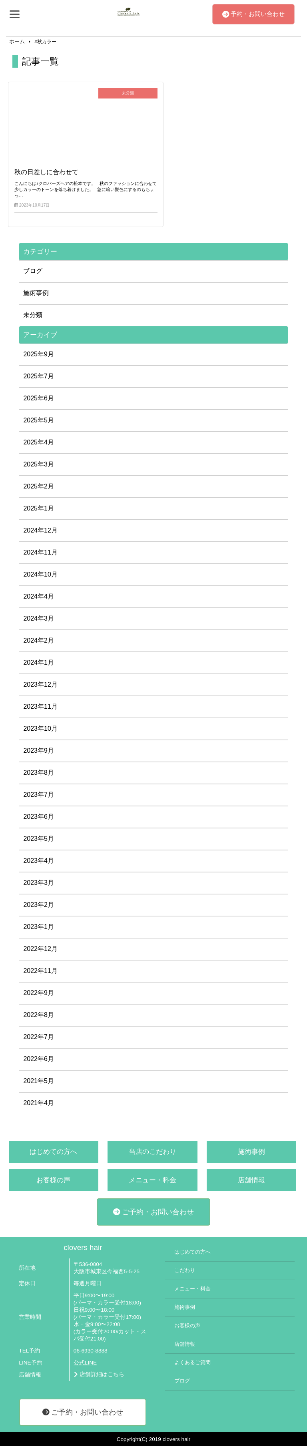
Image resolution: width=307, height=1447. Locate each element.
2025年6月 (38, 399)
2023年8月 (38, 773)
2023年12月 (40, 685)
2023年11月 (40, 707)
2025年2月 (38, 487)
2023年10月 (40, 729)
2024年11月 (40, 553)
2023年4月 (38, 861)
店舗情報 (251, 1181)
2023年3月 (38, 883)
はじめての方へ (53, 1152)
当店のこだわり (152, 1152)
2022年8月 (38, 1015)
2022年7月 (38, 1037)
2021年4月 (38, 1103)
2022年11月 (40, 971)
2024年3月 (38, 619)
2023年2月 (38, 905)
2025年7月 (38, 377)
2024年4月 (38, 597)
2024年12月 (40, 531)
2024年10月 (40, 575)
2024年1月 (38, 663)
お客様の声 (53, 1181)
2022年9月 (38, 993)
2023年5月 (38, 839)
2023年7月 (38, 795)
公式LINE (85, 1364)
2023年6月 (38, 817)
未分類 (32, 315)
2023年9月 (38, 751)
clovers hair (83, 1248)
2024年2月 (38, 641)
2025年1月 (38, 509)
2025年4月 (38, 443)
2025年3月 (38, 465)
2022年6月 (38, 1059)
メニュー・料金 (152, 1181)
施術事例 (36, 293)
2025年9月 (38, 355)
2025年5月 (38, 421)
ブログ (32, 271)
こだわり (184, 1271)
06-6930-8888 (91, 1352)
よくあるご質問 (192, 1364)
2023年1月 (38, 927)
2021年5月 (38, 1081)
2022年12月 (40, 949)
